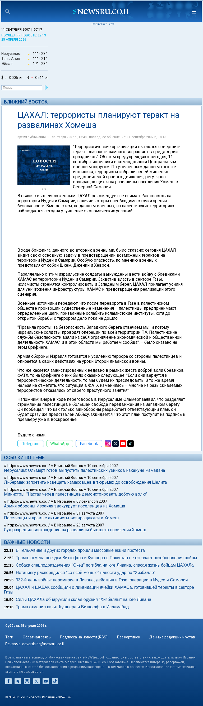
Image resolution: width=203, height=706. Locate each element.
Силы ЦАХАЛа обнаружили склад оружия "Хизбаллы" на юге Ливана (83, 599)
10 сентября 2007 (102, 466)
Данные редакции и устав (172, 637)
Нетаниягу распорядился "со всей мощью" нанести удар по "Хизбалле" (85, 572)
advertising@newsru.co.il (43, 644)
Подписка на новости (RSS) (84, 637)
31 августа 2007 (90, 513)
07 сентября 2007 (91, 501)
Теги (9, 637)
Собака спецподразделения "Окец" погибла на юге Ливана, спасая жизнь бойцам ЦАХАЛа (105, 565)
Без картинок (128, 637)
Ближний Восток (26, 102)
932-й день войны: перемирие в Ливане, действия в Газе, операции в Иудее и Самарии (102, 580)
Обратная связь (37, 637)
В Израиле (63, 501)
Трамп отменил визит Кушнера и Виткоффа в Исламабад (72, 607)
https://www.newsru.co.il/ (28, 466)
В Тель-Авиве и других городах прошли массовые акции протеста (80, 550)
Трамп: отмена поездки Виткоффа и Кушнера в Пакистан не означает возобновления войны (106, 558)
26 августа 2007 (90, 525)
